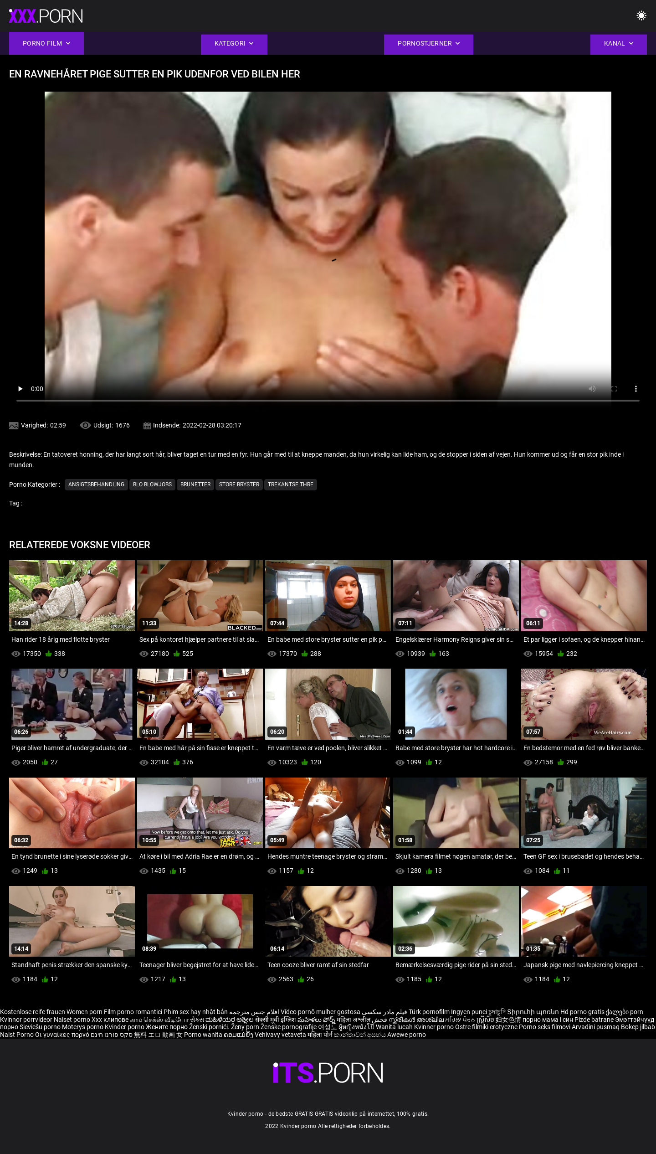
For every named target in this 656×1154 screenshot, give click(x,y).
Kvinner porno (434, 1026)
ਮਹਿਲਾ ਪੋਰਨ (461, 1019)
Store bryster (239, 484)
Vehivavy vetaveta (281, 1034)
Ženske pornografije (289, 1026)
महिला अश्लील (354, 1019)
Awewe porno (406, 1034)
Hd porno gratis (582, 1011)
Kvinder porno (125, 1026)
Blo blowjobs (152, 484)
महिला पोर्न (321, 1034)
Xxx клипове (110, 1019)
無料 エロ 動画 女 (158, 1034)
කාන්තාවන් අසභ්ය (360, 1034)
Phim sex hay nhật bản (196, 1011)
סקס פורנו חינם (112, 1034)
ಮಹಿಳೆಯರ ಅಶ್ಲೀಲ (230, 1019)
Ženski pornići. (210, 1026)
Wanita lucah (395, 1026)
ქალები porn (624, 1011)
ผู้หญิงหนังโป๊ (357, 1026)
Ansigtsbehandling (96, 484)
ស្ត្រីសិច (486, 1019)
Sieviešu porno (41, 1026)
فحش (380, 1019)
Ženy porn (246, 1026)
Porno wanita (204, 1034)
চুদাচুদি (497, 1011)
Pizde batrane (594, 1019)
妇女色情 (509, 1019)
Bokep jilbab (638, 1026)
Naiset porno (73, 1019)
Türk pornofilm (429, 1011)
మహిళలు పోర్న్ (317, 1019)
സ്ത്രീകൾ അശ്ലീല (417, 1019)
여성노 (328, 1026)
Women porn (85, 1011)
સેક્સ (197, 1019)
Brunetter (195, 484)
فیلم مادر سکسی (384, 1011)
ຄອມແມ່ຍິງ (239, 1034)
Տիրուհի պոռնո (533, 1011)
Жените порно (167, 1026)
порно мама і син (548, 1019)
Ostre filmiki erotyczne (486, 1026)
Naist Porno (17, 1034)
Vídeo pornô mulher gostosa (320, 1011)
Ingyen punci (469, 1011)
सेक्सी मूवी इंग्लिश (275, 1019)
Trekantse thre (290, 484)
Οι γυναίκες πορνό (63, 1034)
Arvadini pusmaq (596, 1026)
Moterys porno (83, 1026)
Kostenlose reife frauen (32, 1011)
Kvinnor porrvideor (27, 1019)
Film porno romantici (133, 1011)
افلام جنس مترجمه (254, 1011)
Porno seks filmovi (544, 1026)
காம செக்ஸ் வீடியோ (159, 1019)
